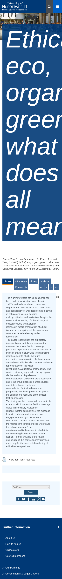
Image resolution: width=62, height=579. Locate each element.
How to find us (13, 544)
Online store (12, 549)
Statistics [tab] (44, 281)
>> (56, 287)
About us (10, 538)
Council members (15, 555)
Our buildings (12, 567)
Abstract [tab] (8, 281)
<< (41, 287)
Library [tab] (33, 281)
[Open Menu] (57, 6)
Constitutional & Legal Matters (22, 573)
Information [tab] (21, 281)
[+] (57, 297)
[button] (49, 6)
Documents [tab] (21, 287)
